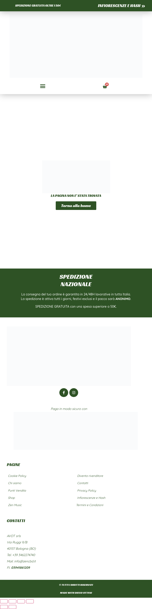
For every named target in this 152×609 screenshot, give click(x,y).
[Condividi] (21, 601)
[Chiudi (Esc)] (30, 601)
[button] (43, 86)
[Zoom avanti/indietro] (4, 601)
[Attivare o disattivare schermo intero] (12, 601)
